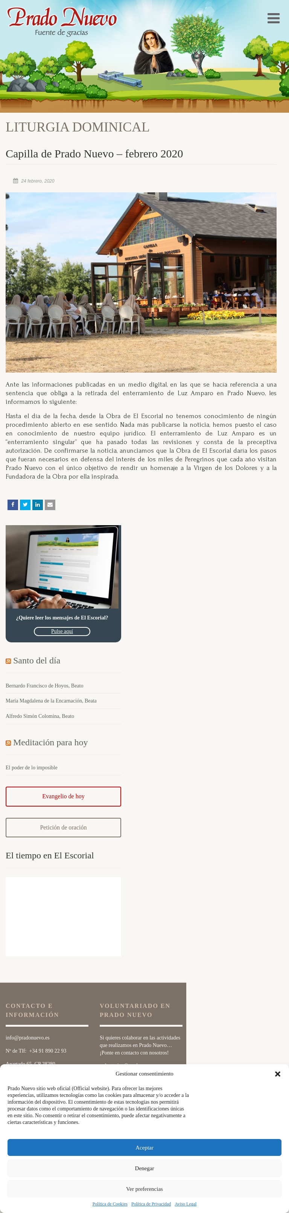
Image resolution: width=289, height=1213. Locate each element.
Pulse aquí (62, 631)
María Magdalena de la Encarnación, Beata (51, 701)
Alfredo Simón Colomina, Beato (40, 716)
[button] (277, 1074)
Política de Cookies (110, 1204)
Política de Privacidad (151, 1204)
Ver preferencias (144, 1189)
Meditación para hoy (50, 742)
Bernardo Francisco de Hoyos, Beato (44, 686)
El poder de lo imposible (32, 767)
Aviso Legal (185, 1204)
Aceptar (144, 1148)
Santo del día (36, 660)
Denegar (144, 1168)
